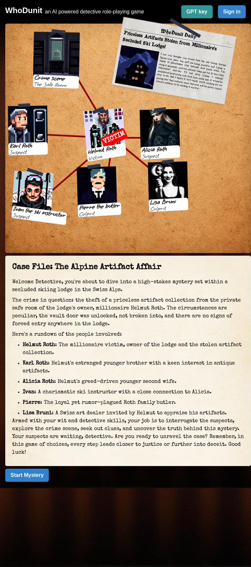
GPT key (196, 11)
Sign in (232, 11)
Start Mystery (27, 475)
